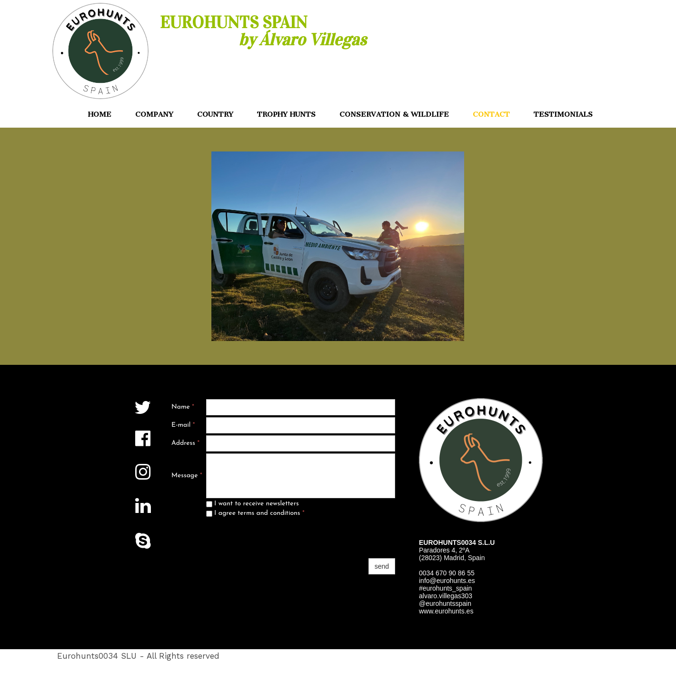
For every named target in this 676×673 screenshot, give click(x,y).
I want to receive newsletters (252, 503)
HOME (99, 114)
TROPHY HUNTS (286, 114)
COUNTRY (215, 114)
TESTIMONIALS (563, 114)
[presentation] (278, 537)
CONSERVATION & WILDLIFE (394, 114)
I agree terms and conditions (255, 513)
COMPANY (154, 114)
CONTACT (491, 114)
